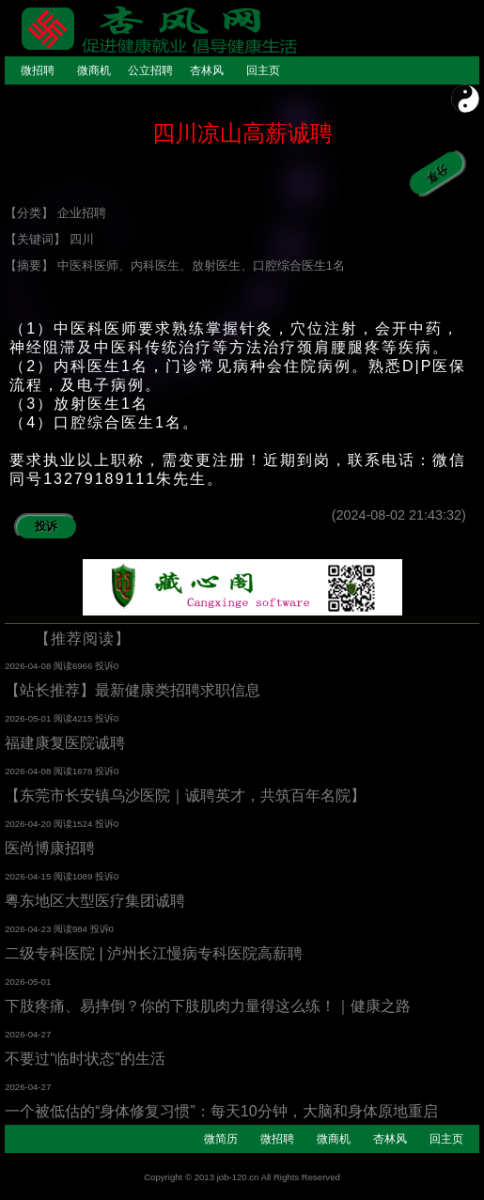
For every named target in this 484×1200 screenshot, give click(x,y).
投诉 (46, 526)
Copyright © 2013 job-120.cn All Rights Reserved (242, 1177)
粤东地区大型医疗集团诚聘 (95, 901)
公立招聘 (150, 70)
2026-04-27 (28, 1034)
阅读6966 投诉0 (86, 666)
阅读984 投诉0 (84, 929)
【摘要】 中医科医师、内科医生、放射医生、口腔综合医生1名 (175, 265)
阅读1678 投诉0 (86, 771)
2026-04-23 (29, 929)
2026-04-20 (29, 823)
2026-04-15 (29, 876)
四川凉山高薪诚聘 (242, 133)
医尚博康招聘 (50, 848)
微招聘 (38, 70)
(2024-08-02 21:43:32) (405, 514)
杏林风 (207, 70)
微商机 (94, 70)
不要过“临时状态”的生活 (85, 1059)
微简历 (221, 1138)
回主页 (263, 70)
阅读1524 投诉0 (86, 823)
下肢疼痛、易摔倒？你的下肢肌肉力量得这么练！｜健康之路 (208, 1006)
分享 (427, 178)
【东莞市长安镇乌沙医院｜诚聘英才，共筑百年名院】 (185, 795)
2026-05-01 (29, 718)
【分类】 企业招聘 (55, 213)
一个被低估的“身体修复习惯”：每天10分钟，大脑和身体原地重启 (221, 1111)
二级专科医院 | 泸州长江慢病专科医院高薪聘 (154, 953)
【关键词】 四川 (49, 239)
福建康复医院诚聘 (65, 743)
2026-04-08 (29, 666)
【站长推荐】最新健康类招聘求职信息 (132, 690)
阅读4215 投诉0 (86, 718)
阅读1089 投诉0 (86, 876)
